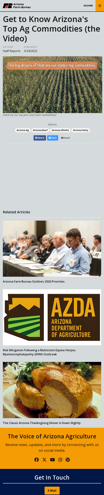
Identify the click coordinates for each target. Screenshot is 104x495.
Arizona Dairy (80, 130)
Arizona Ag (23, 130)
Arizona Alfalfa (60, 130)
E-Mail (52, 491)
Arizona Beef (40, 130)
